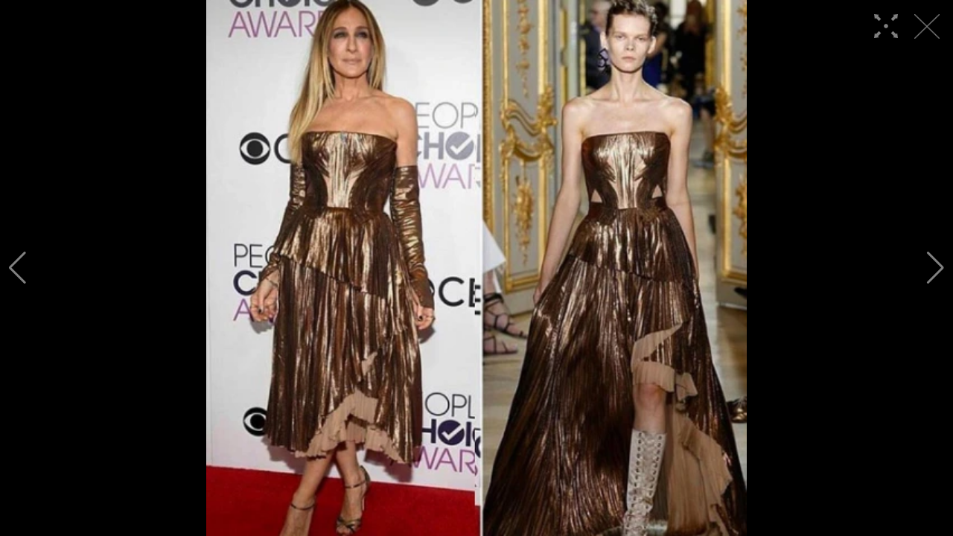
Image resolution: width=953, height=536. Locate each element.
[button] (17, 268)
